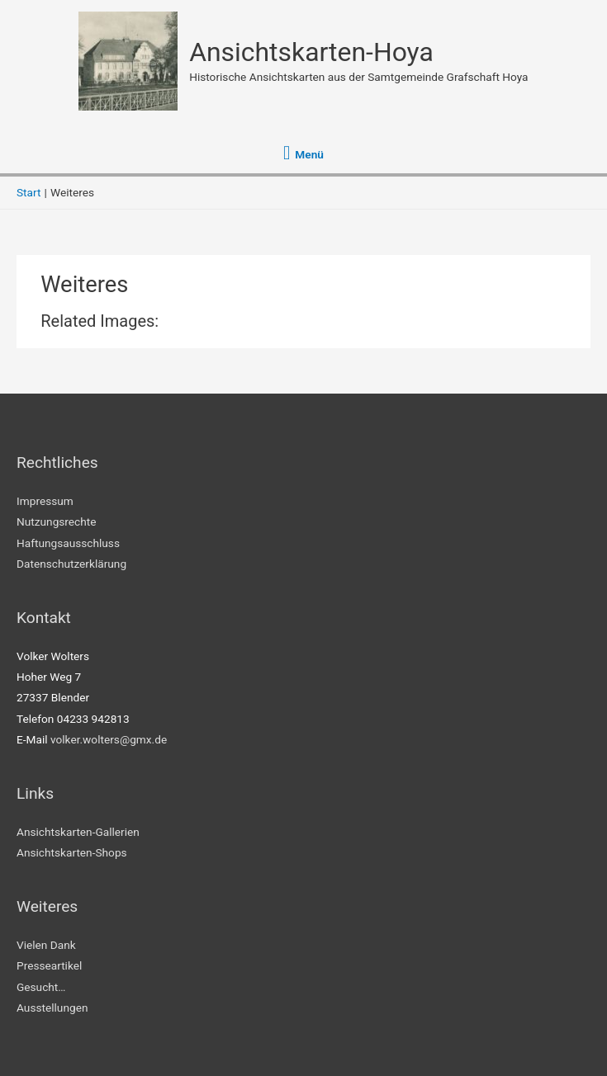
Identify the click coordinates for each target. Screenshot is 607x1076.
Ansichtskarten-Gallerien (78, 831)
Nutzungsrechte (57, 521)
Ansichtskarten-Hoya (311, 52)
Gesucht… (41, 986)
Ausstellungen (52, 1007)
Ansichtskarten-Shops (72, 852)
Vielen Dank (46, 944)
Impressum (45, 500)
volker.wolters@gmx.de (108, 739)
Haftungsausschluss (68, 543)
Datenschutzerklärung (71, 563)
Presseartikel (49, 965)
